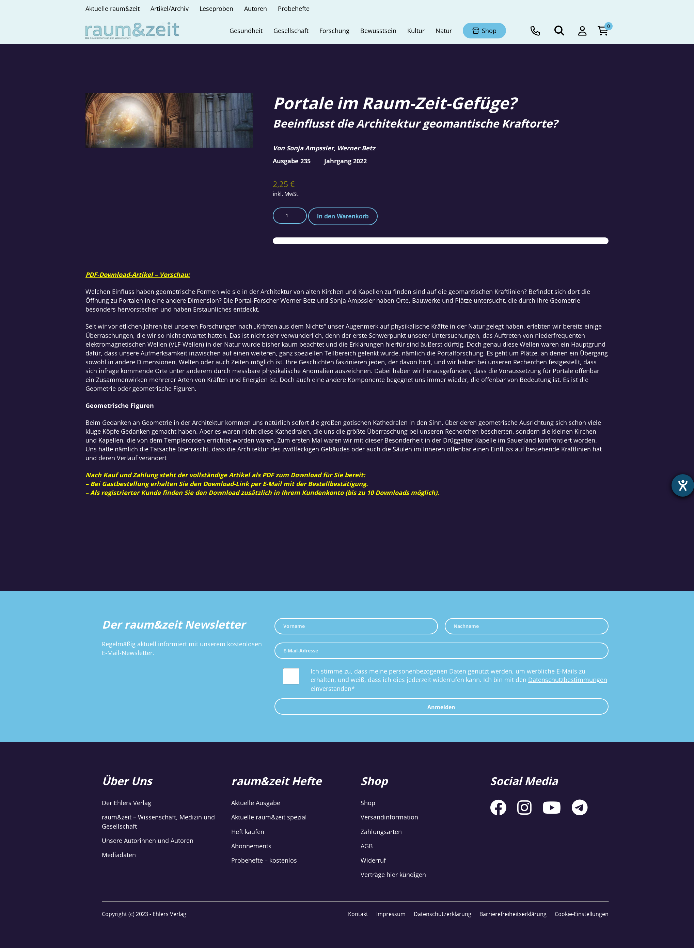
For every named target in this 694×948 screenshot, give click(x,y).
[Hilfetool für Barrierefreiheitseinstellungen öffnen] (683, 485)
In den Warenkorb (343, 216)
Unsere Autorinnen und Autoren (147, 840)
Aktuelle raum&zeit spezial (269, 817)
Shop (368, 803)
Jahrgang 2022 (345, 161)
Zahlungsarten (381, 832)
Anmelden (441, 707)
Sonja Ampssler (310, 148)
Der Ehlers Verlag (126, 803)
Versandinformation (389, 817)
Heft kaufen (247, 832)
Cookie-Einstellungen (582, 914)
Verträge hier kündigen (393, 874)
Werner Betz (356, 148)
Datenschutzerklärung (442, 914)
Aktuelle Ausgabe (255, 803)
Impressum (391, 914)
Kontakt (358, 914)
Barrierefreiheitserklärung (513, 914)
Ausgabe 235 (292, 161)
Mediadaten (119, 855)
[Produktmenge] (290, 215)
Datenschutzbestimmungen (567, 680)
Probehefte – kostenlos (264, 860)
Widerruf (373, 860)
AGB (367, 846)
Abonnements (251, 846)
